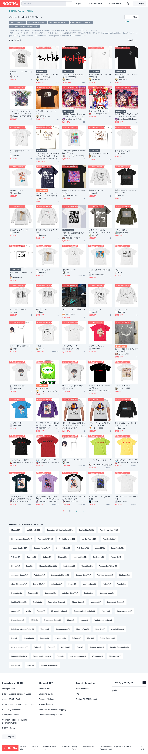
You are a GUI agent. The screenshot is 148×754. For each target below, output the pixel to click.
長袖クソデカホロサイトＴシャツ (47, 231)
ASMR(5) (34, 620)
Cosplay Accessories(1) (119, 647)
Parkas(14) (107, 584)
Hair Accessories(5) (124, 611)
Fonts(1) (60, 656)
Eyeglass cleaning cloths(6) (84, 611)
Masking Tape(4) (82, 629)
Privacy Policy (74, 748)
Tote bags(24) (39, 575)
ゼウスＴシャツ (95, 309)
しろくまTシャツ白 (122, 151)
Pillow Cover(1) (115, 656)
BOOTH (12, 11)
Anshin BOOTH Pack (11, 699)
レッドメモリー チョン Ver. (100, 461)
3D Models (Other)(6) (59, 611)
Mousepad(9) (96, 602)
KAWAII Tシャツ (16, 190)
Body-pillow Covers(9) (56, 602)
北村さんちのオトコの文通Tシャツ (100, 271)
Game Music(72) (117, 548)
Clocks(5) (71, 620)
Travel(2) (80, 647)
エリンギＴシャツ (43, 270)
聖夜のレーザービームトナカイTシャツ (125, 191)
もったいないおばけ (18, 309)
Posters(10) (88, 593)
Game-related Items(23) (60, 575)
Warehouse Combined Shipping (52, 709)
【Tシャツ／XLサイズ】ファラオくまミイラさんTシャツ (73, 424)
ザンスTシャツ (16, 423)
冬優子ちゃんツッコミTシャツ (21, 73)
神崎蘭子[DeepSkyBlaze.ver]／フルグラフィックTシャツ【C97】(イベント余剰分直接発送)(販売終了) (126, 115)
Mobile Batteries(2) (107, 638)
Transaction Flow (46, 704)
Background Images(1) (42, 656)
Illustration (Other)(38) (48, 566)
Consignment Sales (10, 715)
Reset (126, 21)
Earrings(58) (31, 557)
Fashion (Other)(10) (19, 602)
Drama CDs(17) (39, 584)
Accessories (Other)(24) (108, 566)
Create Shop (115, 4)
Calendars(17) (56, 584)
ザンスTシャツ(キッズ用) (72, 386)
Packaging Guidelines (11, 709)
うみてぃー (40, 346)
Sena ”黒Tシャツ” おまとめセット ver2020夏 (73, 75)
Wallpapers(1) (97, 656)
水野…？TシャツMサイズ (20, 346)
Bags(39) (29, 566)
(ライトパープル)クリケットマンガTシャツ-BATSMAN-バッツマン (47, 498)
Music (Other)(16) (89, 584)
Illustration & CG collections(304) (60, 530)
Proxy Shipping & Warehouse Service (18, 704)
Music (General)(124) (67, 539)
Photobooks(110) (109, 539)
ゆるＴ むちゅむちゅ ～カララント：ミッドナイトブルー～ (47, 194)
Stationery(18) (124, 575)
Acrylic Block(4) (117, 629)
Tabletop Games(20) (105, 575)
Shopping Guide (46, 694)
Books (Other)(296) (86, 530)
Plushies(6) (106, 611)
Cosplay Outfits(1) (97, 647)
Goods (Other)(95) (63, 548)
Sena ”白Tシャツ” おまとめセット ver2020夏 (47, 75)
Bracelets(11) (33, 593)
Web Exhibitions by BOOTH (50, 715)
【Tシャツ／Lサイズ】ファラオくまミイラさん (99, 424)
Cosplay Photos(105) (42, 548)
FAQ (77, 694)
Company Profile (22, 748)
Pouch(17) (72, 584)
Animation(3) (29, 638)
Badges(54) (47, 557)
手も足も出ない (121, 230)
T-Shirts (30, 11)
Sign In (79, 4)
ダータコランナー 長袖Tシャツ (74, 310)
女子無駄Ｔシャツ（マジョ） (46, 112)
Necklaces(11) (50, 593)
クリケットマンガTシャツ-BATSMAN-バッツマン (73, 498)
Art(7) (28, 611)
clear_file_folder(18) (19, 584)
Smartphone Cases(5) (52, 620)
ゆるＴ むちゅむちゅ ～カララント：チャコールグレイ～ (99, 231)
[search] (63, 4)
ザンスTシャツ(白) (17, 386)
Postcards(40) (116, 557)
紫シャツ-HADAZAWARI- (99, 154)
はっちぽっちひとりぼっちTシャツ (73, 191)
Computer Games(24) (19, 575)
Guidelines (66, 746)
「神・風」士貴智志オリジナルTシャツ (73, 234)
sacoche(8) (15, 611)
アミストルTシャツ (122, 386)
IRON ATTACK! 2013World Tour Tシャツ (100, 387)
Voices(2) (37, 647)
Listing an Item (8, 689)
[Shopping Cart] (127, 3)
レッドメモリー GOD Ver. (126, 460)
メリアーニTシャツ (96, 346)
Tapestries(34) (87, 566)
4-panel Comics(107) (19, 548)
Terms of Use (35, 748)
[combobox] (43, 3)
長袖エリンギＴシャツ (19, 230)
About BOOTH (95, 4)
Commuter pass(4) (63, 629)
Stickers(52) (62, 557)
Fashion (21, 11)
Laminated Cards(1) (19, 656)
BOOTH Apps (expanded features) (17, 694)
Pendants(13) (16, 593)
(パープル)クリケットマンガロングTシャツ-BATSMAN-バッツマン (47, 424)
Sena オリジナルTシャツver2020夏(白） (100, 75)
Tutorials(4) (45, 629)
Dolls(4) (14, 638)
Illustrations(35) (69, 566)
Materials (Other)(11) (70, 593)
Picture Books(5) (17, 620)
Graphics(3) (44, 638)
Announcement (82, 689)
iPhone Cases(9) (78, 602)
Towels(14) (121, 584)
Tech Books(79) (83, 548)
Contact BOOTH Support (86, 699)
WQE (117, 270)
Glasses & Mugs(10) (107, 593)
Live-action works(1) (78, 656)
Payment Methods (46, 699)
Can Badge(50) (98, 557)
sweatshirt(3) (61, 638)
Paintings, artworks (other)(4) (22, 629)
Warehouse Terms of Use (50, 748)
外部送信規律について (90, 748)
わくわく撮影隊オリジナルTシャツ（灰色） (126, 350)
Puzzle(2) (51, 647)
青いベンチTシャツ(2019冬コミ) (99, 498)
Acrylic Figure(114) (89, 539)
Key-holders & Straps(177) (21, 539)
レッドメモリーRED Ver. (46, 460)
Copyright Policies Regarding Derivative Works (14, 721)
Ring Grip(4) (100, 629)
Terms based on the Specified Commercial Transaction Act (115, 748)
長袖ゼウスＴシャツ (97, 190)
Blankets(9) (37, 602)
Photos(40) (15, 566)
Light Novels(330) (33, 530)
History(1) (30, 665)
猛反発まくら (41, 309)
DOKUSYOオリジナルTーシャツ (126, 498)
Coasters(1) (15, 665)
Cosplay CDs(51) (79, 557)
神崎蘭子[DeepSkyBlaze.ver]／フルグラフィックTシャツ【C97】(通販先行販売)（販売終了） (73, 115)
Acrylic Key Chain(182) (109, 530)
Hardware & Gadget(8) (115, 602)
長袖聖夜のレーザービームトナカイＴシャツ (125, 424)
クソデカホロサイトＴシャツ (20, 152)
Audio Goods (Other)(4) (103, 620)
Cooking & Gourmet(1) (49, 665)
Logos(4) (84, 620)
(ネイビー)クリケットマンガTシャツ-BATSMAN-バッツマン (21, 498)
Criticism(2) (65, 647)
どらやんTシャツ (69, 270)
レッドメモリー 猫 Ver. (19, 460)
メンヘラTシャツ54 (70, 346)
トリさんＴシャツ (122, 309)
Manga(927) (15, 530)
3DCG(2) (90, 638)
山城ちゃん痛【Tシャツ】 (99, 111)
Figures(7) (41, 611)
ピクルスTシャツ (43, 389)
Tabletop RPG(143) (45, 539)
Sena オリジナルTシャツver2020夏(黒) (126, 75)
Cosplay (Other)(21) (83, 575)
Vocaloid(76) (100, 548)
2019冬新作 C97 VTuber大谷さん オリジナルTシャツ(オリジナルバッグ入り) (47, 155)
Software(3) (76, 638)
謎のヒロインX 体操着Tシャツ (21, 273)
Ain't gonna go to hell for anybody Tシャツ (73, 152)
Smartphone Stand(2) (19, 647)
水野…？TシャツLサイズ (72, 460)
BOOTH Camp (8, 728)
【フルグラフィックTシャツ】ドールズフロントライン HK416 (20, 112)
